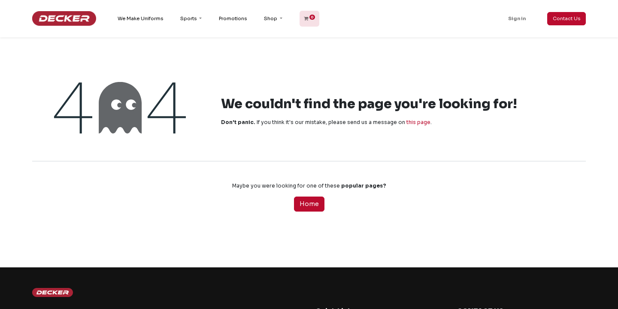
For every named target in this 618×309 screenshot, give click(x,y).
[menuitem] (140, 18)
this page (418, 122)
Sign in (517, 18)
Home (309, 204)
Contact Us (566, 18)
